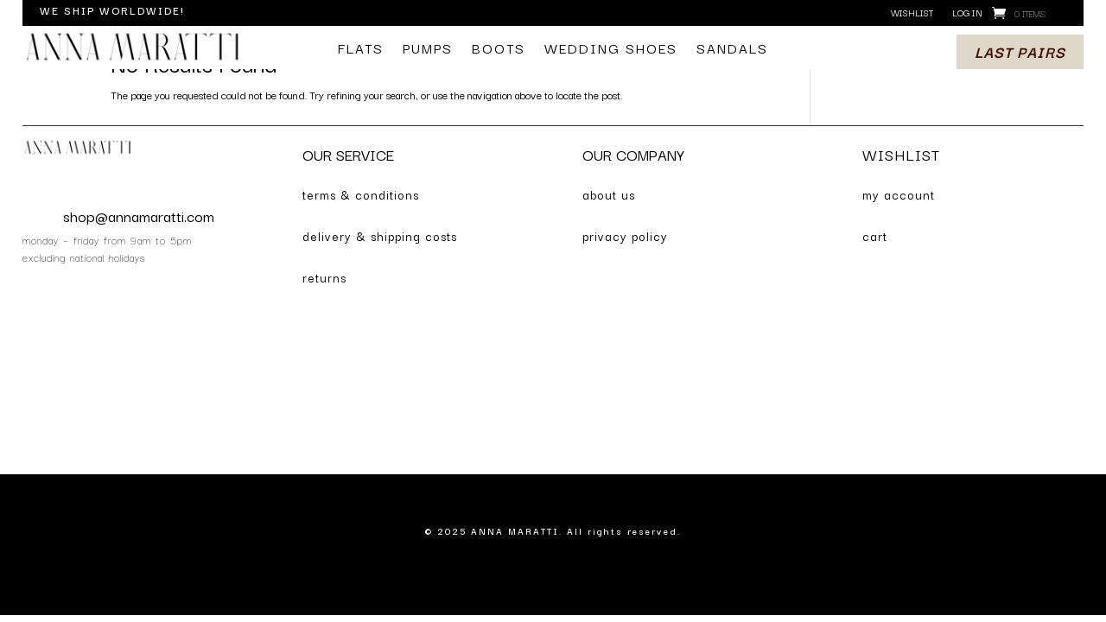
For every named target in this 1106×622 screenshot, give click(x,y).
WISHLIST (901, 154)
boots (498, 49)
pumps (428, 49)
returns (324, 277)
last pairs (1020, 51)
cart (874, 235)
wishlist (912, 13)
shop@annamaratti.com (138, 215)
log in (967, 13)
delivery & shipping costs (379, 235)
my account (898, 194)
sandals (732, 49)
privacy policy (625, 235)
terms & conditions (360, 194)
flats (361, 49)
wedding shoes (610, 49)
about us (608, 194)
